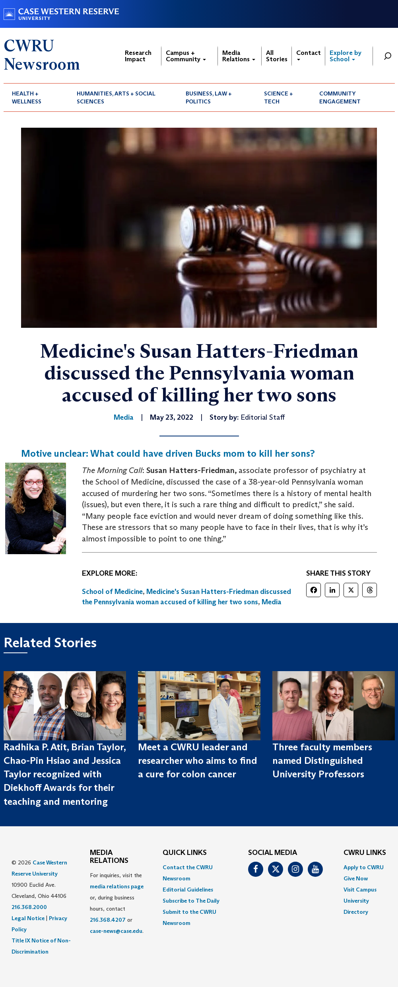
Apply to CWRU (364, 867)
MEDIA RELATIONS (109, 857)
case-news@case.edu (116, 930)
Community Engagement (340, 97)
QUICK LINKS (185, 853)
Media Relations (238, 56)
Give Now (356, 878)
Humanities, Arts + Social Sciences (116, 97)
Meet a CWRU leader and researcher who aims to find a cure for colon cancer (197, 760)
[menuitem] (36, 97)
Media (272, 602)
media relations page (117, 886)
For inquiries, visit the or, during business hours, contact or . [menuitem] (117, 903)
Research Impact (138, 56)
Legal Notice (28, 918)
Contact (308, 54)
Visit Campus (360, 889)
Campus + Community (186, 56)
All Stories (276, 56)
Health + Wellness (26, 97)
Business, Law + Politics (209, 97)
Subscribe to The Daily (191, 900)
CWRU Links (365, 853)
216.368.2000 (29, 907)
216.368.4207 (108, 919)
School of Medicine (112, 591)
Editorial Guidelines (188, 889)
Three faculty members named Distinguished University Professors (322, 760)
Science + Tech (278, 97)
